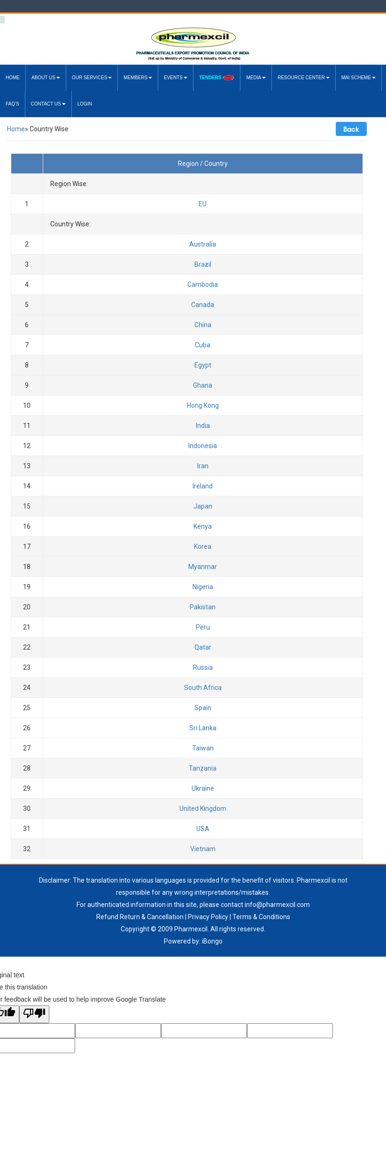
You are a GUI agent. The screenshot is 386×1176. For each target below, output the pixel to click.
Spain (202, 708)
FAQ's (12, 103)
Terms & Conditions (261, 917)
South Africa (203, 687)
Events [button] (175, 77)
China (202, 325)
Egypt (202, 365)
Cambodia (202, 284)
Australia (202, 244)
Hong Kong (203, 405)
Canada (202, 304)
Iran (202, 466)
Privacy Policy (208, 917)
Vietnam (203, 849)
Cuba (202, 345)
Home (13, 77)
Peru (203, 627)
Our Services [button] (92, 77)
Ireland (203, 486)
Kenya (202, 526)
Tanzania (202, 768)
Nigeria (203, 587)
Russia (203, 667)
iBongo (212, 941)
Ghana (202, 385)
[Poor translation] (34, 1014)
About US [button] (45, 77)
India (203, 425)
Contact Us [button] (48, 103)
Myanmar (202, 566)
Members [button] (138, 77)
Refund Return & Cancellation (140, 917)
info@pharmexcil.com (277, 904)
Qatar (202, 647)
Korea (202, 546)
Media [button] (256, 77)
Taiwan (203, 748)
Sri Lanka (202, 728)
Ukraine (203, 788)
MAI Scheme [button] (358, 77)
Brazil (202, 264)
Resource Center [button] (304, 77)
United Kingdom (202, 808)
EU (203, 204)
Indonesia (202, 445)
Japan (202, 506)
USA (202, 828)
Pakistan (203, 607)
